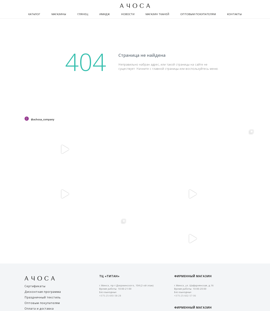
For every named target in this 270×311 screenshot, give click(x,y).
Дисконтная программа (43, 202)
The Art (241, 298)
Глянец (82, 14)
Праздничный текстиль (43, 208)
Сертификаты (35, 197)
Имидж (104, 14)
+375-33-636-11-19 (185, 240)
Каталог (34, 14)
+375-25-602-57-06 (185, 206)
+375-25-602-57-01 (185, 243)
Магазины (58, 14)
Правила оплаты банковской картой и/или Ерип (204, 264)
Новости (127, 14)
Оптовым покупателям (198, 14)
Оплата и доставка (39, 219)
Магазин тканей (157, 14)
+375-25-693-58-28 (110, 206)
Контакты (234, 14)
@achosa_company (42, 119)
